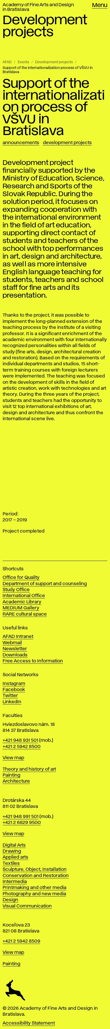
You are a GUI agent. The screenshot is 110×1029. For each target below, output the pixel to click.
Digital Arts (14, 845)
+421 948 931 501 (20, 740)
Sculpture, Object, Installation (35, 869)
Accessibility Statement (29, 1023)
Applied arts (15, 857)
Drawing (12, 851)
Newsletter (15, 649)
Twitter (10, 696)
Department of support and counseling (45, 584)
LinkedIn (12, 702)
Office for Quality (21, 578)
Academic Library (22, 602)
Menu (99, 5)
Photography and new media (34, 894)
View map (13, 758)
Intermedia (15, 882)
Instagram (14, 684)
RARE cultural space (25, 614)
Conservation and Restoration (36, 876)
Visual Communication (27, 906)
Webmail (12, 643)
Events (23, 62)
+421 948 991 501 (20, 817)
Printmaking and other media (34, 888)
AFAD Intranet (18, 637)
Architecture (16, 781)
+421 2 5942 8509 (21, 941)
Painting (11, 775)
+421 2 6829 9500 (22, 823)
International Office (24, 596)
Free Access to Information (33, 661)
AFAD (7, 62)
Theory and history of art (29, 769)
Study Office (16, 590)
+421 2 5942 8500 (22, 747)
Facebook (14, 690)
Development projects (54, 62)
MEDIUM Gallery (21, 608)
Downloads (15, 655)
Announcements (21, 143)
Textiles (11, 863)
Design (10, 900)
